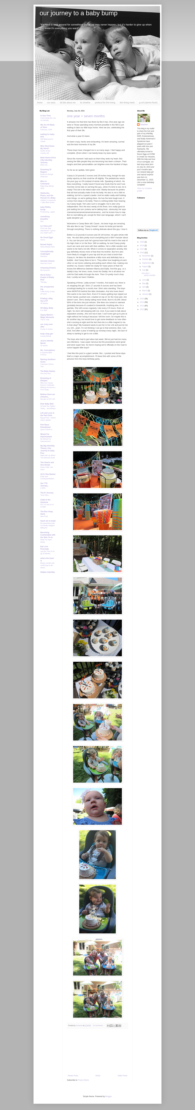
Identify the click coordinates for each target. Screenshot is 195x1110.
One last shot (45, 373)
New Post (44, 516)
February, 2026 (46, 129)
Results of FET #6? (47, 399)
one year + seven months (86, 116)
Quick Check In (46, 429)
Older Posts (122, 1076)
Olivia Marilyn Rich (47, 247)
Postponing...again (47, 212)
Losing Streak (45, 336)
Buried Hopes (46, 244)
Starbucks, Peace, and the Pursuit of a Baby (47, 195)
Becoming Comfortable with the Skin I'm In (47, 534)
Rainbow (43, 256)
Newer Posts (73, 1076)
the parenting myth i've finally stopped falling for (47, 525)
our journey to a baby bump (78, 13)
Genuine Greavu (47, 261)
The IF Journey (46, 493)
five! (42, 221)
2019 (142, 245)
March (145, 291)
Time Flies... (45, 495)
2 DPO (43, 488)
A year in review (46, 329)
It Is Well (43, 310)
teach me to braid (47, 521)
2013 (142, 306)
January (145, 294)
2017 (142, 249)
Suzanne (144, 124)
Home (98, 1076)
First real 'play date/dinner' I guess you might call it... (47, 230)
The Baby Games (47, 371)
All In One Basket (47, 474)
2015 (142, 299)
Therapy (43, 282)
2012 (142, 309)
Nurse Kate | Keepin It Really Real (47, 277)
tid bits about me (68, 102)
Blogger (108, 1096)
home (40, 102)
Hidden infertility (47, 572)
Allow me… (44, 165)
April (144, 287)
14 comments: (98, 1025)
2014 (142, 302)
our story (51, 102)
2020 (142, 242)
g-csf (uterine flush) (148, 102)
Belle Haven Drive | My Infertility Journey (48, 160)
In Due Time (45, 116)
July (144, 270)
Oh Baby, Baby (46, 308)
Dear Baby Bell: (47, 404)
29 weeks (44, 345)
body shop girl (46, 334)
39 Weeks (44, 303)
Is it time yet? (46, 226)
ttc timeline (85, 102)
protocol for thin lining (105, 102)
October (145, 259)
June (144, 280)
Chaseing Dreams (48, 268)
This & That (44, 320)
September (147, 263)
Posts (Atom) (83, 1080)
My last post (45, 270)
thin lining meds (127, 102)
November (146, 256)
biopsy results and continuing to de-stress (47, 565)
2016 (142, 253)
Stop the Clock (46, 263)
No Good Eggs (46, 237)
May (144, 283)
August (145, 266)
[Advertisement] (97, 1052)
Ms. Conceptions (47, 350)
